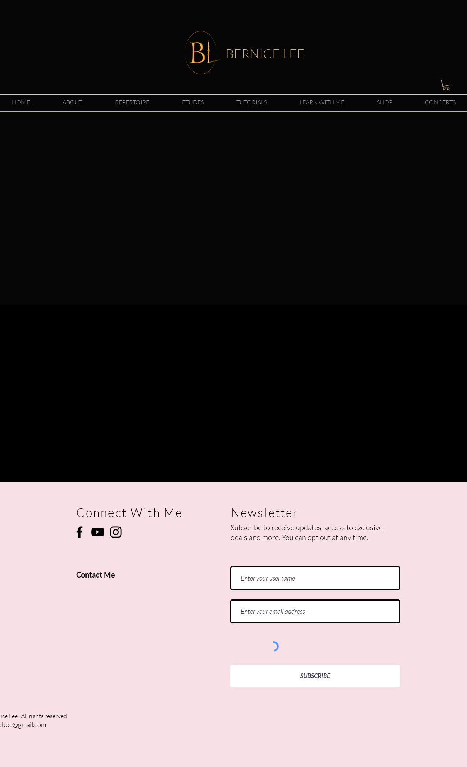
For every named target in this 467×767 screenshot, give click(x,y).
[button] (446, 85)
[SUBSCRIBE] (315, 676)
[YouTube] (97, 532)
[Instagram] (115, 532)
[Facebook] (79, 532)
